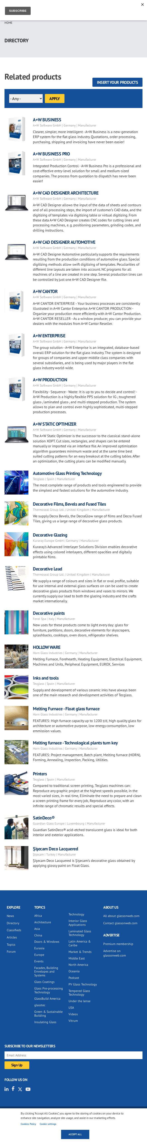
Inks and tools (45, 678)
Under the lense (79, 1001)
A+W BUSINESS (47, 119)
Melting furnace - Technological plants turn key (75, 743)
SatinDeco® (44, 818)
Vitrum (73, 1021)
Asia (37, 929)
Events (39, 961)
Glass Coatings (44, 982)
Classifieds (14, 930)
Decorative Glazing (50, 535)
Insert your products (117, 82)
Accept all (75, 1134)
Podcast (74, 978)
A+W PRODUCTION (50, 379)
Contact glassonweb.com (120, 923)
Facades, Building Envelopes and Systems (46, 972)
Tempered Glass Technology (79, 993)
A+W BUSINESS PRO (51, 154)
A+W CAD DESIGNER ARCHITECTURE (66, 193)
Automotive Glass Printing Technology (67, 473)
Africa (38, 916)
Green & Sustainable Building (48, 1014)
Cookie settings (48, 1124)
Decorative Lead (47, 569)
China (38, 935)
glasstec (39, 1005)
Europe (39, 955)
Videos (73, 1014)
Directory (13, 923)
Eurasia (39, 948)
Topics (11, 945)
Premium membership (118, 944)
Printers (40, 773)
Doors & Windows (46, 942)
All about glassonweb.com (121, 916)
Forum (11, 952)
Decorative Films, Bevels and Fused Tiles (69, 504)
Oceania (74, 971)
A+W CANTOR (45, 291)
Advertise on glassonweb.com (114, 953)
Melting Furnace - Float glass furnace (66, 708)
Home (8, 23)
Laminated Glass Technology (80, 933)
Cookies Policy (28, 1124)
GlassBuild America (47, 999)
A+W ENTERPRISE (49, 335)
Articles (12, 937)
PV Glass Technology (83, 984)
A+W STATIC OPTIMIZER (54, 424)
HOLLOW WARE (46, 647)
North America (78, 965)
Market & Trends (80, 952)
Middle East (77, 958)
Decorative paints (49, 613)
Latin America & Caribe (80, 943)
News (10, 916)
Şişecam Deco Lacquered (55, 848)
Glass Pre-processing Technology (48, 990)
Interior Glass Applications (78, 923)
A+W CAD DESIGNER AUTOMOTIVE (64, 242)
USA (71, 1008)
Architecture (42, 922)
